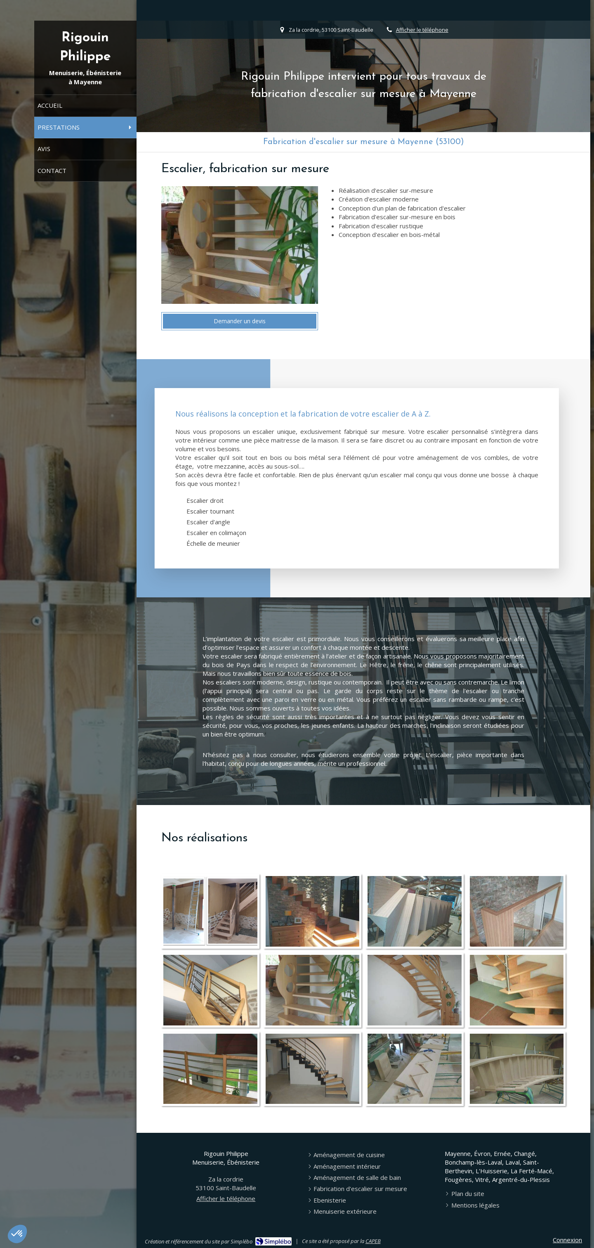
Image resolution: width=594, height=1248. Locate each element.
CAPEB (373, 1241)
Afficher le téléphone (422, 29)
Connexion (567, 1240)
